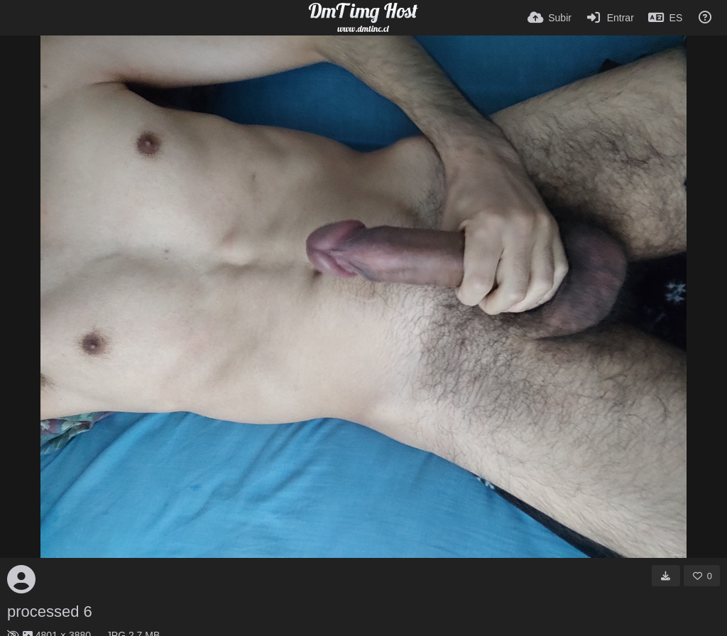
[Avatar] (21, 579)
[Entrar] (610, 17)
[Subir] (550, 17)
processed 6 (49, 611)
